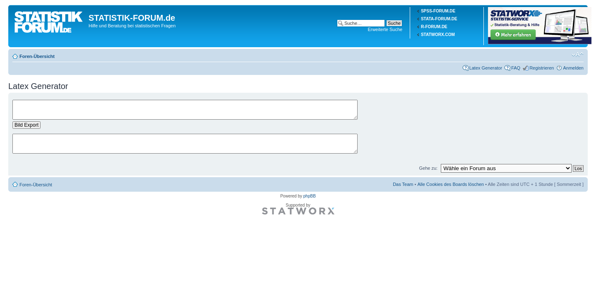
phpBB (309, 196)
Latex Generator (485, 67)
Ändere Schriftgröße (578, 54)
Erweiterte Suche (385, 29)
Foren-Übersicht (37, 56)
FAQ (515, 67)
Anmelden (573, 67)
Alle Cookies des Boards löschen (450, 184)
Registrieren (541, 67)
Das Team (403, 184)
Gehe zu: (428, 168)
